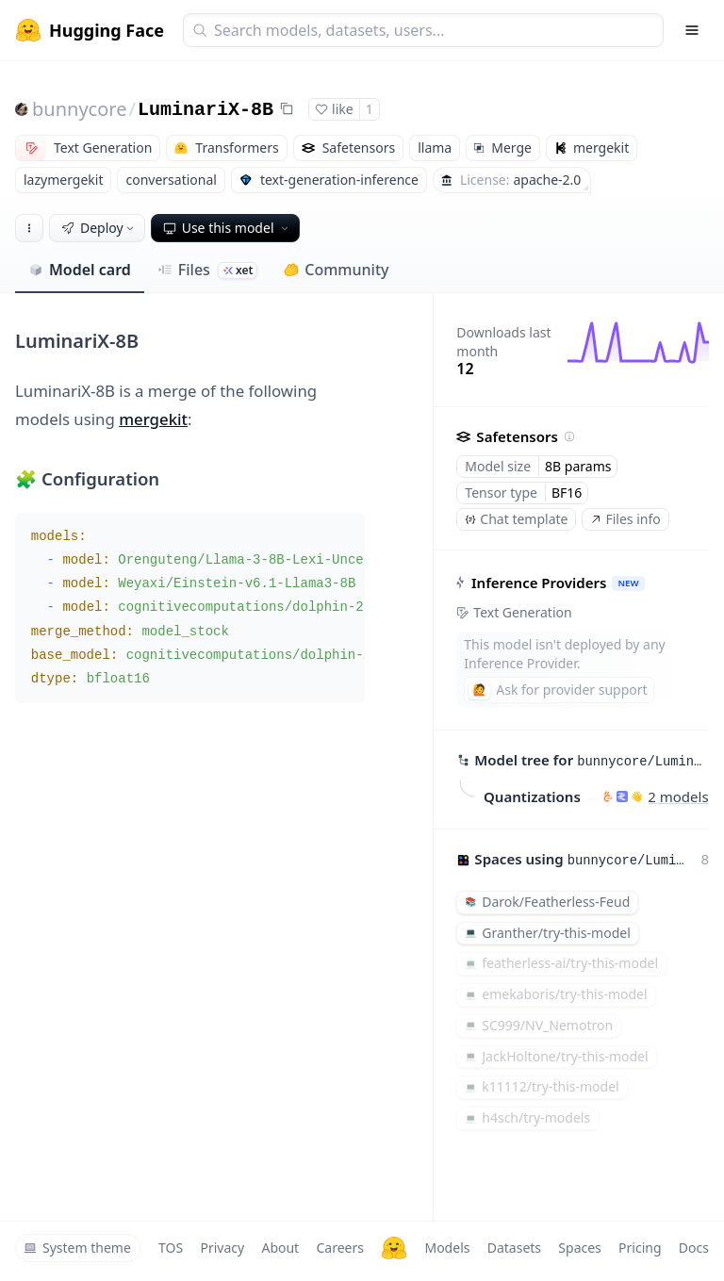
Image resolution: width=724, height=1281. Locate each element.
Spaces (579, 1247)
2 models (679, 796)
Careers (339, 1247)
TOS (170, 1247)
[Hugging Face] (394, 1248)
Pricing (639, 1247)
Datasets (514, 1247)
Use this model (227, 228)
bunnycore (79, 109)
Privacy (222, 1247)
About (280, 1247)
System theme (77, 1247)
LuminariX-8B (205, 110)
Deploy (99, 228)
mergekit (153, 419)
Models (446, 1247)
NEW (628, 583)
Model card (79, 269)
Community (336, 269)
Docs (694, 1247)
